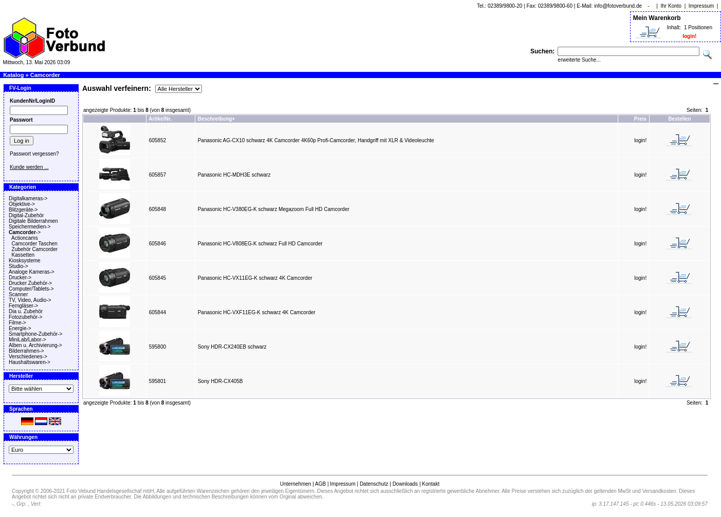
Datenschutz (374, 484)
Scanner (18, 294)
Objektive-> (22, 204)
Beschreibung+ (216, 119)
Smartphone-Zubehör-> (35, 334)
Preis (640, 119)
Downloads (405, 484)
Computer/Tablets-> (31, 289)
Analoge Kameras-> (31, 272)
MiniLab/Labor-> (27, 339)
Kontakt (430, 484)
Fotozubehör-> (25, 317)
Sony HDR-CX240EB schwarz (232, 347)
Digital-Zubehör (26, 215)
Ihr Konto (671, 6)
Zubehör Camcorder (35, 249)
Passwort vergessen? (34, 154)
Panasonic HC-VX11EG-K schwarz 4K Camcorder (255, 278)
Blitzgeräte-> (23, 210)
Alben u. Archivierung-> (35, 345)
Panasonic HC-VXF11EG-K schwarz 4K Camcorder (257, 312)
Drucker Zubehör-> (30, 283)
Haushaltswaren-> (29, 362)
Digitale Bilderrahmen (33, 221)
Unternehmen (295, 484)
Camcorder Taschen (35, 243)
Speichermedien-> (29, 226)
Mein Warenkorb (657, 18)
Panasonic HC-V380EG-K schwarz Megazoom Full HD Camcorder (273, 209)
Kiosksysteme (25, 260)
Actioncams (24, 238)
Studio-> (18, 266)
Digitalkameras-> (28, 198)
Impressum (701, 6)
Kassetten (23, 255)
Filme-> (17, 322)
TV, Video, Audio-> (30, 300)
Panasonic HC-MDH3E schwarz (234, 175)
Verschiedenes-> (28, 356)
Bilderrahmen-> (26, 351)
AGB (320, 484)
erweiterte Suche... (579, 60)
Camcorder (45, 75)
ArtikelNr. (160, 119)
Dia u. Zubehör (26, 311)
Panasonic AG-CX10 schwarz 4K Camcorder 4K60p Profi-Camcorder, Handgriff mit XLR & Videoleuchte (316, 140)
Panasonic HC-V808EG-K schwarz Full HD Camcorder (260, 243)
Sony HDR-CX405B (220, 381)
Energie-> (20, 328)
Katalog (13, 75)
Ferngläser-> (23, 306)
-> (25, 232)
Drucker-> (20, 277)
